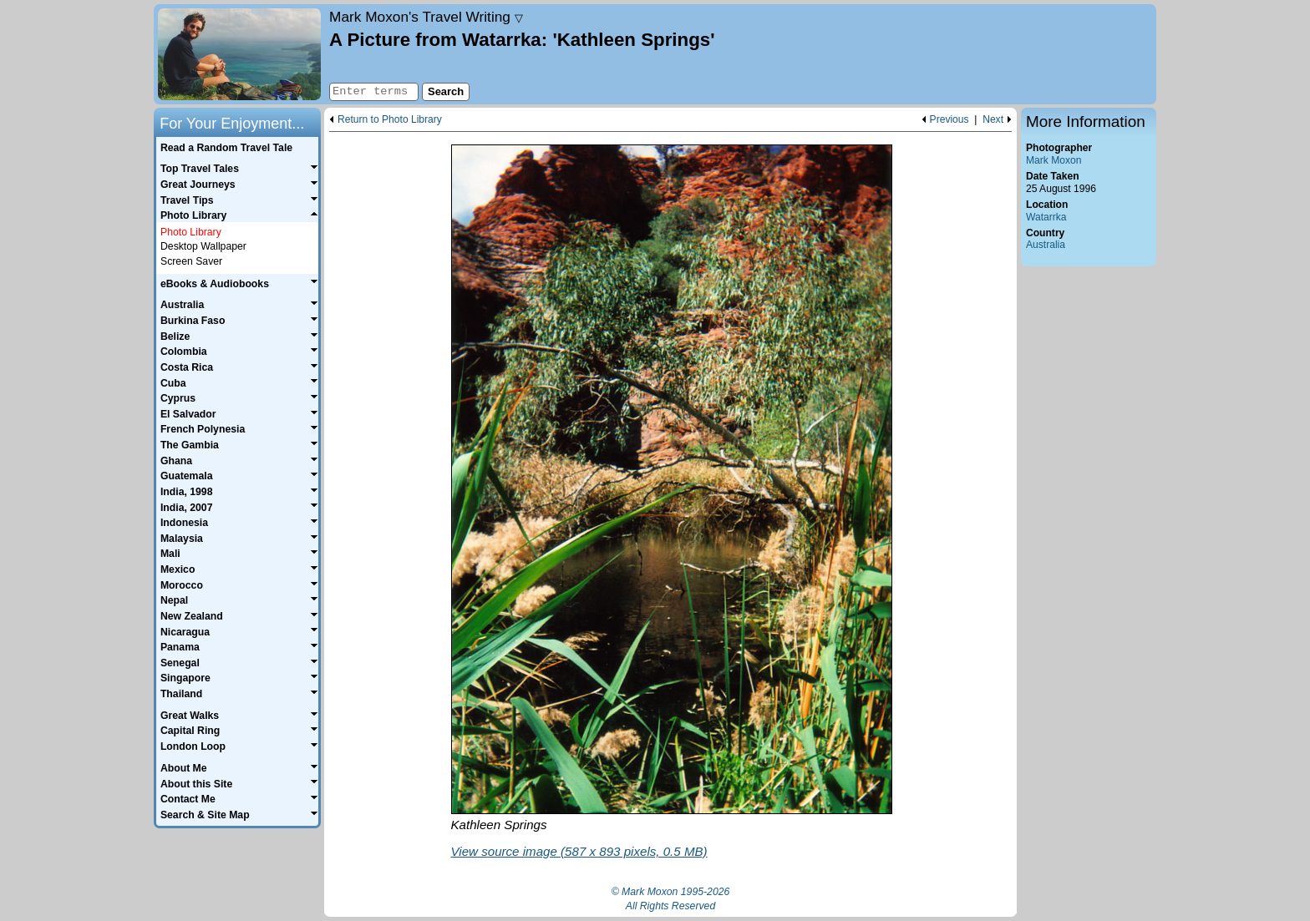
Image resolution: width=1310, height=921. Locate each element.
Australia (1045, 244)
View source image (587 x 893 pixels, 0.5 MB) (579, 851)
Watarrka (1046, 217)
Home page (239, 54)
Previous (949, 119)
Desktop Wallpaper (203, 246)
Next (992, 119)
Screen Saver (191, 261)
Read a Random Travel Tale (226, 148)
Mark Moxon (1053, 160)
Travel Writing (426, 16)
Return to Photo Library (390, 119)
